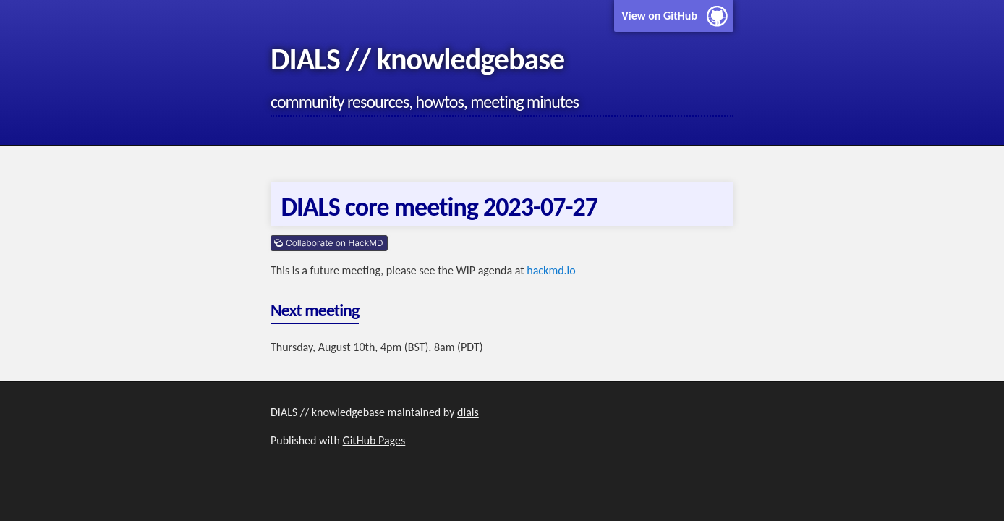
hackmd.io (551, 270)
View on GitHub (659, 15)
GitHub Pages (374, 440)
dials (468, 412)
